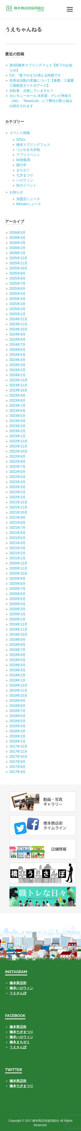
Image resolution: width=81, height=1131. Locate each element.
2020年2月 (18, 614)
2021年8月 (18, 522)
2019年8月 (18, 644)
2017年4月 (18, 772)
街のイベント (26, 185)
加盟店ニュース (28, 199)
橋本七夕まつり (21, 1032)
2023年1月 (18, 436)
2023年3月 (18, 426)
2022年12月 (18, 441)
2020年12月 (18, 563)
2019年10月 (18, 634)
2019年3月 (18, 670)
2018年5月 (18, 721)
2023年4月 (18, 421)
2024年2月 (18, 370)
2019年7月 (18, 650)
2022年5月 (18, 477)
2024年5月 (18, 355)
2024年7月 (18, 344)
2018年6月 (18, 716)
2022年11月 (18, 446)
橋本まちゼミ (20, 1042)
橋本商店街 (18, 1027)
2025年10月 (18, 268)
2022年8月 (18, 461)
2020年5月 (18, 599)
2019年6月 (18, 655)
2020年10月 (18, 573)
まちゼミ (23, 170)
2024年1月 (18, 375)
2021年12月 (18, 502)
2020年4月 (18, 604)
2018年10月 (18, 695)
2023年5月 (18, 416)
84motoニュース (28, 204)
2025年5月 (18, 293)
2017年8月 (18, 767)
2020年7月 (18, 589)
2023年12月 (18, 380)
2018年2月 (18, 736)
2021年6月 (18, 533)
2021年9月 (18, 517)
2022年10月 (18, 451)
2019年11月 (18, 629)
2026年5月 (18, 232)
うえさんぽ (18, 993)
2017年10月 (18, 756)
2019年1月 (18, 680)
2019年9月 (18, 639)
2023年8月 (18, 400)
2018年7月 (18, 711)
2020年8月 (18, 583)
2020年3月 (18, 609)
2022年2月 (18, 492)
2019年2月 (18, 675)
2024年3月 (18, 365)
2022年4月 (18, 482)
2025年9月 (18, 273)
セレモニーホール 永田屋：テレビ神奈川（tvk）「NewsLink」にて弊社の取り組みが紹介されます (41, 101)
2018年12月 (18, 685)
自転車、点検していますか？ (32, 90)
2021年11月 (18, 507)
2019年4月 (18, 665)
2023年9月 (18, 395)
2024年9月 (18, 334)
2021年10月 (18, 512)
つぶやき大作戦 (28, 150)
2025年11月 (18, 263)
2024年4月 (18, 360)
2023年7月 (18, 405)
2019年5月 (18, 660)
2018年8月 (18, 706)
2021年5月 (18, 538)
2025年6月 (18, 288)
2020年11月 (18, 568)
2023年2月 (18, 431)
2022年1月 (18, 497)
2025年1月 (18, 314)
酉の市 (21, 165)
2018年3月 (18, 731)
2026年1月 (18, 253)
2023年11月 (18, 385)
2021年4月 (18, 543)
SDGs (20, 139)
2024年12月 (18, 319)
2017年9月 (18, 761)
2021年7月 (18, 527)
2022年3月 (18, 487)
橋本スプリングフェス (33, 144)
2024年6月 (18, 349)
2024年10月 (18, 329)
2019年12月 (18, 624)
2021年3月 (18, 548)
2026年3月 (18, 243)
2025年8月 (18, 278)
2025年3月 (18, 304)
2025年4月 (18, 299)
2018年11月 (18, 690)
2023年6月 (18, 410)
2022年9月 (18, 456)
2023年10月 (18, 390)
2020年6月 (18, 594)
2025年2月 (18, 309)
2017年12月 (18, 746)
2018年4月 (18, 726)
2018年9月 (18, 700)
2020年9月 (18, 578)
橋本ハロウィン (21, 988)
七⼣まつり (24, 175)
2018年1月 (18, 741)
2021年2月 (18, 553)
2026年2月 (18, 248)
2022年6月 (18, 472)
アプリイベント (28, 155)
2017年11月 (18, 751)
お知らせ (16, 192)
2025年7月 (18, 283)
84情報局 (23, 160)
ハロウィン (24, 180)
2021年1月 (18, 558)
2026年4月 (18, 238)
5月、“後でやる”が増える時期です (35, 75)
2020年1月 (18, 619)
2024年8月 (18, 339)
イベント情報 (20, 133)
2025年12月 (18, 258)
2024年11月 (18, 324)
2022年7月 (18, 466)
